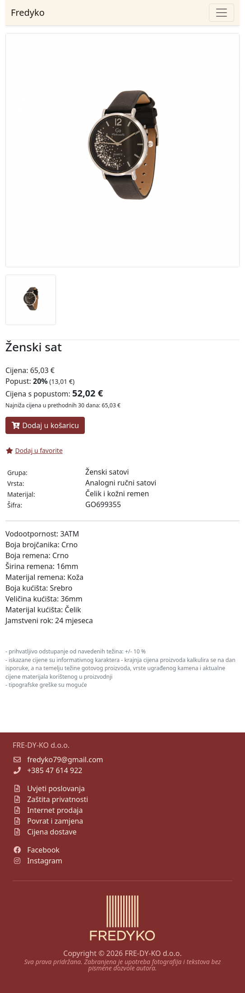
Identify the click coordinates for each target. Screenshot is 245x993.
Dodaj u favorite (34, 450)
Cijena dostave (52, 832)
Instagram (44, 861)
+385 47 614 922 (54, 770)
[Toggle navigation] (221, 13)
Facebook (43, 850)
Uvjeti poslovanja (56, 788)
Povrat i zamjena (55, 821)
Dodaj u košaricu (45, 425)
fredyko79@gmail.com (65, 760)
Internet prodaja (55, 810)
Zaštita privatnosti (57, 799)
